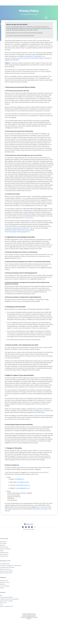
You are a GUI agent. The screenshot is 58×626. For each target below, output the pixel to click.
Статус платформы (5, 586)
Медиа (1, 550)
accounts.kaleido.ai (33, 58)
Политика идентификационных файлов (29, 617)
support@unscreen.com (23, 485)
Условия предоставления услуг (29, 613)
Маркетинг (3, 545)
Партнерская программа (6, 597)
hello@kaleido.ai (19, 479)
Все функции (3, 541)
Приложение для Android (6, 571)
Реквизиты (29, 618)
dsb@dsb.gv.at (38, 410)
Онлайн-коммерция (5, 548)
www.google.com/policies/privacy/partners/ (17, 228)
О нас (1, 604)
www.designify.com (39, 56)
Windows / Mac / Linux (5, 569)
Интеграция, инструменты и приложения (10, 565)
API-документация (5, 563)
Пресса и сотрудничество (6, 606)
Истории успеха (4, 556)
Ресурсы (2, 587)
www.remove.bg (9, 58)
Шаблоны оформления (6, 573)
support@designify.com (23, 488)
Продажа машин (4, 552)
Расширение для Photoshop (7, 567)
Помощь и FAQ (4, 580)
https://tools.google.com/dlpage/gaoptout (17, 231)
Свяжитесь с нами (4, 582)
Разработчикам (4, 547)
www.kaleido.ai (29, 56)
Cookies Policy (29, 218)
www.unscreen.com (20, 58)
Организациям (4, 554)
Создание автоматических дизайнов (9, 599)
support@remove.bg (23, 482)
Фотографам (3, 543)
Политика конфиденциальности (29, 616)
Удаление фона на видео (6, 601)
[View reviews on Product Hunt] (29, 527)
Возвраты (2, 584)
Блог (1, 595)
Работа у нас (3, 602)
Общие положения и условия (29, 615)
